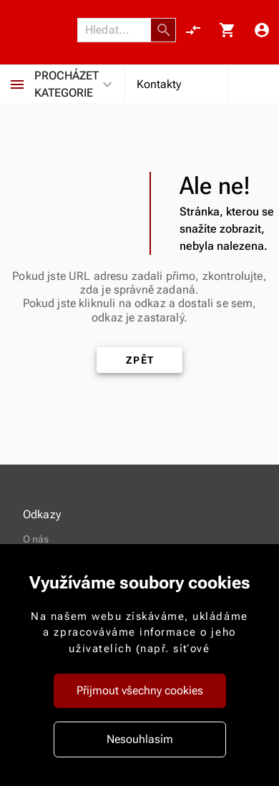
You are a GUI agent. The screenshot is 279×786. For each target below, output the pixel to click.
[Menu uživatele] (262, 30)
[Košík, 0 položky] (227, 30)
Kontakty (159, 84)
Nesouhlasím (140, 739)
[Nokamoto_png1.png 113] (43, 30)
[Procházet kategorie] (17, 84)
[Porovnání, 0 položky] (193, 30)
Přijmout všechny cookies (140, 690)
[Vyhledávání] (118, 30)
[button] (163, 30)
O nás (36, 539)
